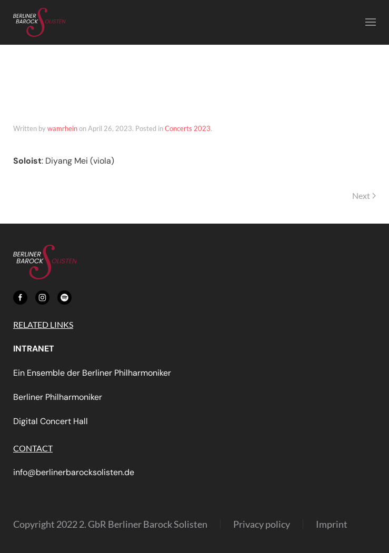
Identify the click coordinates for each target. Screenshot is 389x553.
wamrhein (62, 128)
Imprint (331, 524)
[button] (370, 22)
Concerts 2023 (188, 128)
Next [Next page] (364, 195)
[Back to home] (39, 22)
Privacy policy (261, 524)
